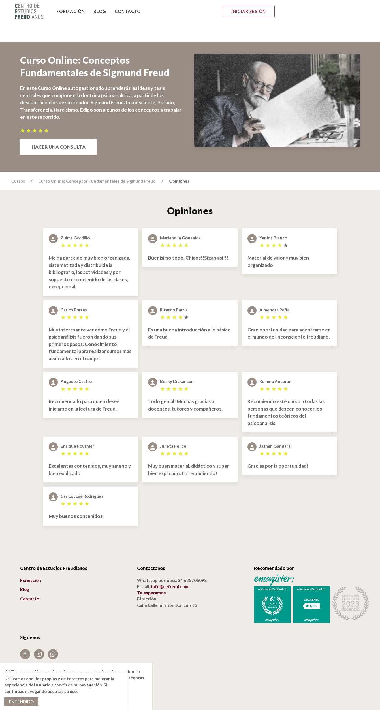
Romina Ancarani (276, 361)
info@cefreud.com (169, 566)
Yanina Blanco (273, 217)
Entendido (21, 701)
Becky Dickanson (177, 361)
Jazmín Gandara (275, 426)
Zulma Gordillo (75, 217)
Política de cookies (38, 656)
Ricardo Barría (174, 289)
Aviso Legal (31, 648)
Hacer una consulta (59, 127)
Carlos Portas (74, 289)
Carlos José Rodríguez (82, 476)
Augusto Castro (76, 361)
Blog (100, 11)
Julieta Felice (173, 426)
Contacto (128, 11)
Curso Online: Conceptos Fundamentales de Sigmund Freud (97, 161)
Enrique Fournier (77, 426)
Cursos (18, 161)
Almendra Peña (274, 289)
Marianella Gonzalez (180, 217)
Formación (71, 11)
